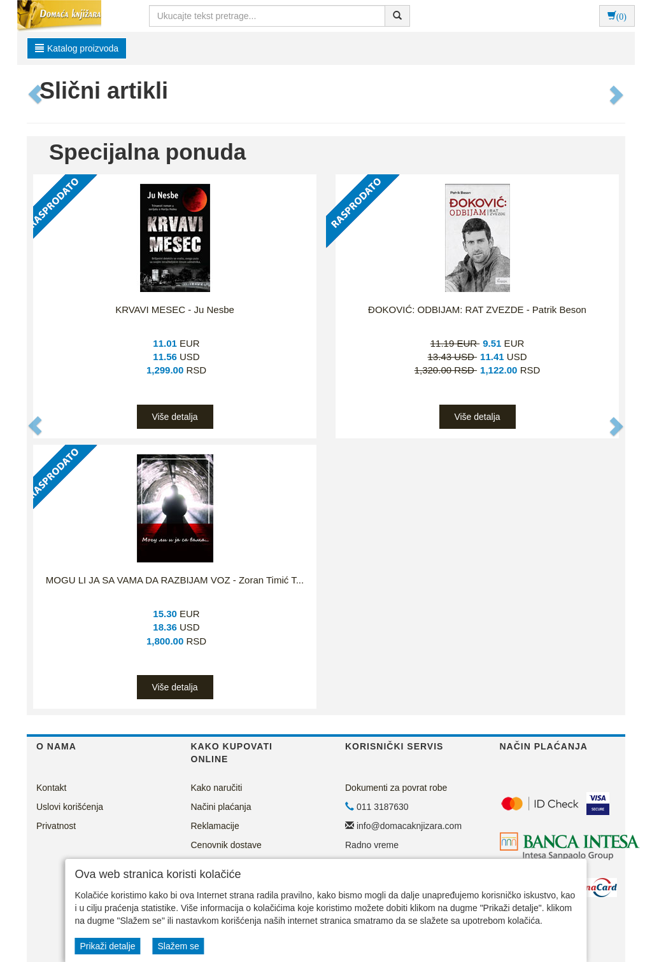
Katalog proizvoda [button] (76, 48)
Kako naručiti (217, 788)
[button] (36, 94)
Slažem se (178, 946)
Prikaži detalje (107, 946)
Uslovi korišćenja (69, 807)
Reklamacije (215, 826)
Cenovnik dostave (226, 845)
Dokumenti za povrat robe (396, 788)
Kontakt (51, 788)
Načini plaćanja (221, 807)
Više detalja (174, 417)
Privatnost (56, 826)
